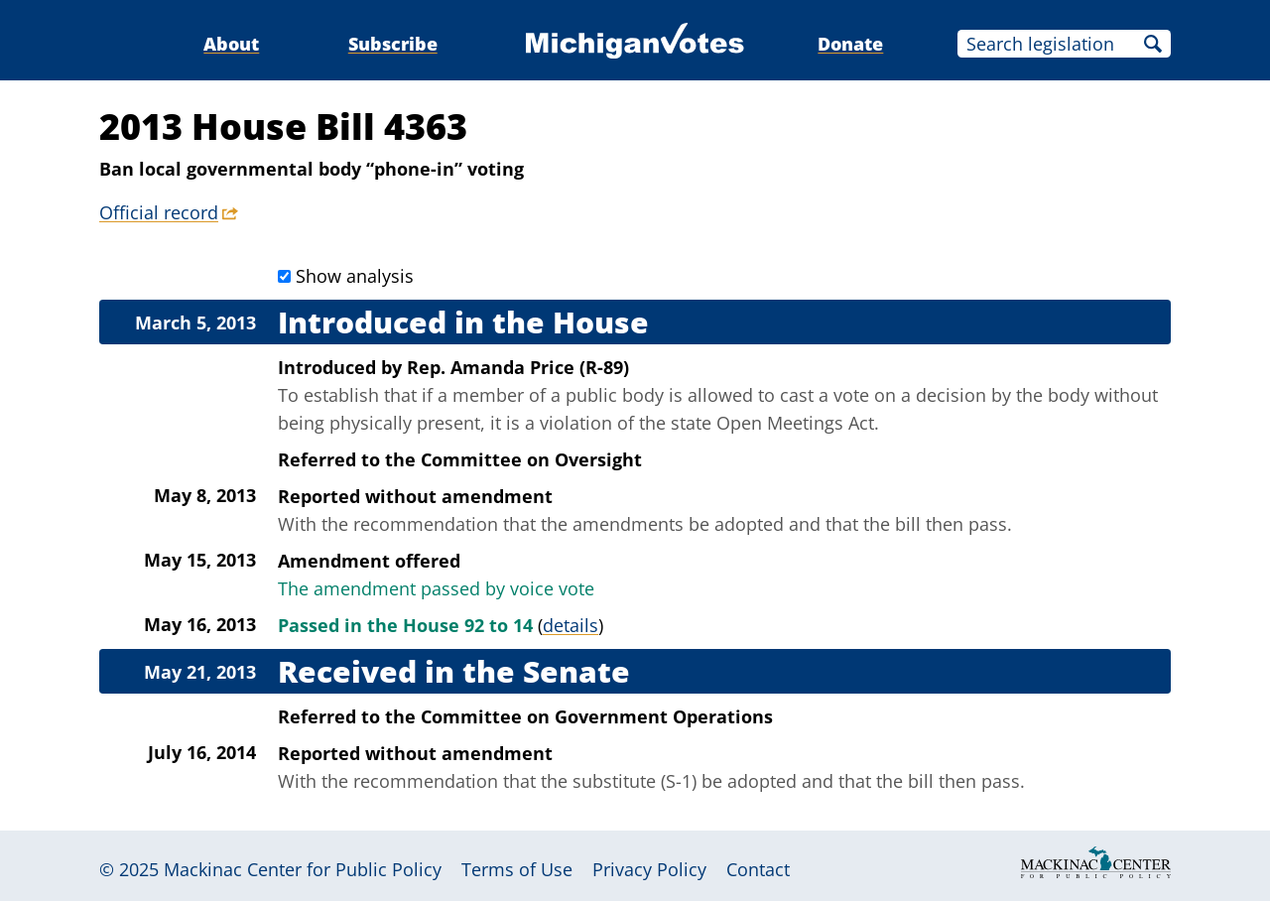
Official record (158, 212)
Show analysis (355, 276)
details (570, 625)
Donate (850, 44)
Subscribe (393, 44)
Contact (758, 869)
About (231, 44)
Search (1153, 44)
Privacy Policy (649, 869)
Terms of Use (516, 869)
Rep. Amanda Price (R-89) (518, 367)
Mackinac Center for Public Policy (303, 869)
